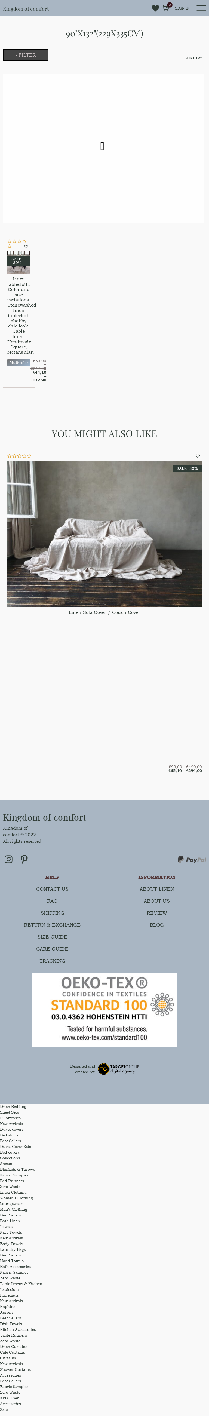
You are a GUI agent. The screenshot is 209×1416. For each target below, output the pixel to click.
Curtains (8, 1362)
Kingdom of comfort (35, 7)
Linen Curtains (13, 1350)
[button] (27, 248)
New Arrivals (11, 1127)
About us (157, 905)
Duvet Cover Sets (15, 1150)
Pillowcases (10, 1121)
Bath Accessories (15, 1270)
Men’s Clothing (13, 1213)
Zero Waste (10, 1190)
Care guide (52, 953)
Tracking (52, 965)
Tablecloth (9, 1293)
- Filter (33, 55)
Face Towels (11, 1236)
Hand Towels (12, 1264)
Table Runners (13, 1339)
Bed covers (10, 1156)
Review (157, 917)
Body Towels (11, 1247)
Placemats (9, 1299)
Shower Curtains (15, 1373)
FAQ (52, 905)
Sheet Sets (9, 1116)
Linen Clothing (13, 1196)
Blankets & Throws (17, 1173)
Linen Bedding (13, 1110)
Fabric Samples (14, 1179)
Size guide (52, 941)
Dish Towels (11, 1327)
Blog (157, 929)
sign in (182, 8)
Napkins (7, 1310)
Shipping (52, 917)
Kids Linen (9, 1402)
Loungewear (11, 1207)
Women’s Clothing (16, 1201)
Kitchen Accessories (18, 1333)
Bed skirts (9, 1139)
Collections (10, 1161)
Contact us (52, 893)
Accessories (10, 1379)
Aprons (6, 1316)
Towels (6, 1230)
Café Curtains (12, 1356)
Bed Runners (12, 1184)
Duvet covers (11, 1133)
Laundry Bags (13, 1253)
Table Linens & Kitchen (21, 1287)
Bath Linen (10, 1224)
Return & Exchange (52, 929)
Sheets (6, 1167)
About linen (157, 893)
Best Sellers (10, 1144)
